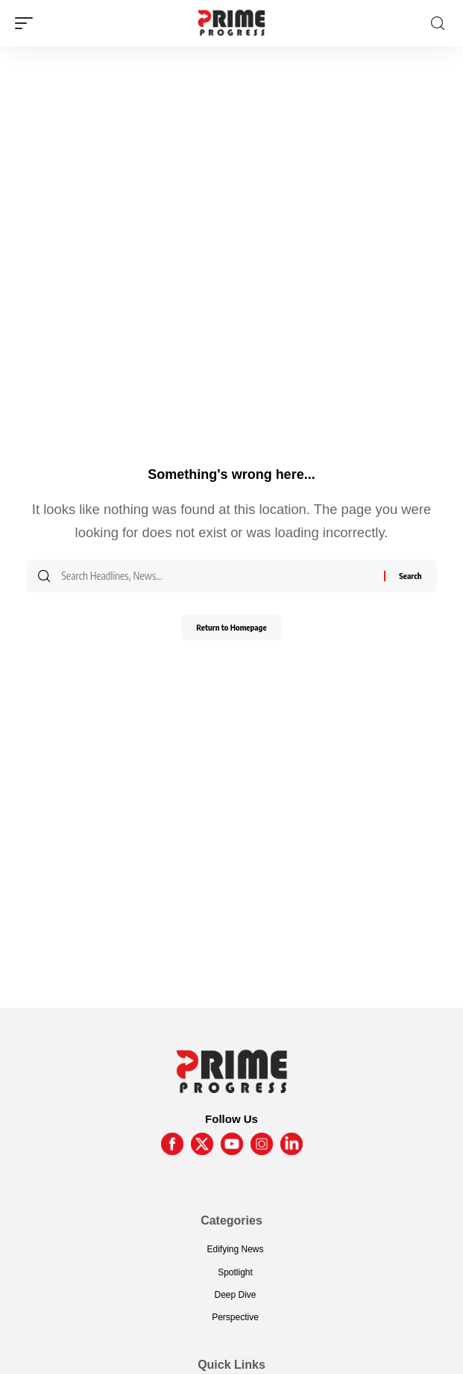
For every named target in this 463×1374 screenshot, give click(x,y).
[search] (437, 23)
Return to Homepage (231, 627)
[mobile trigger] (27, 23)
